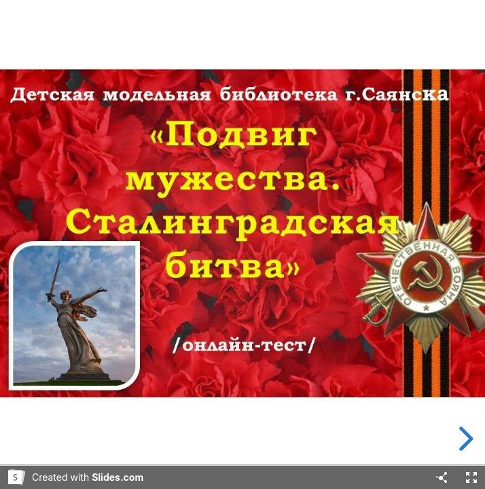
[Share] (441, 477)
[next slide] (464, 439)
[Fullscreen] (471, 477)
